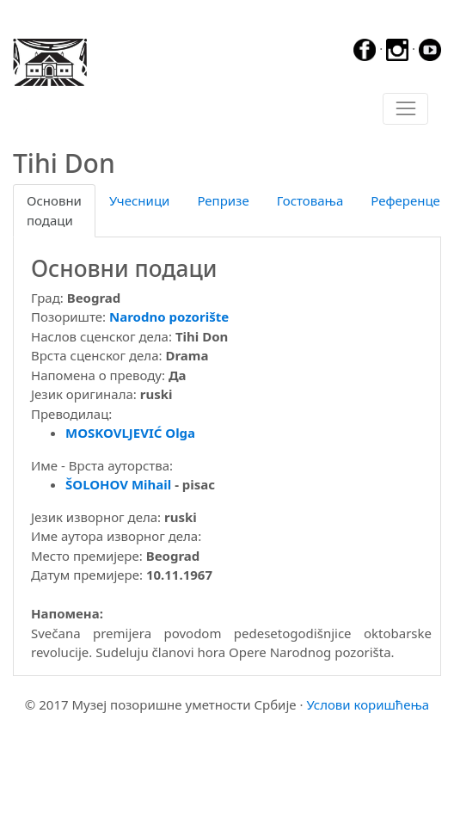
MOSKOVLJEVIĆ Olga (130, 432)
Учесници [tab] (139, 200)
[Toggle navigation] (405, 109)
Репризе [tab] (222, 200)
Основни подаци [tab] (54, 210)
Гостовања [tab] (310, 200)
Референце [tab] (405, 200)
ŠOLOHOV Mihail (118, 484)
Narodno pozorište (169, 316)
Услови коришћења (367, 704)
